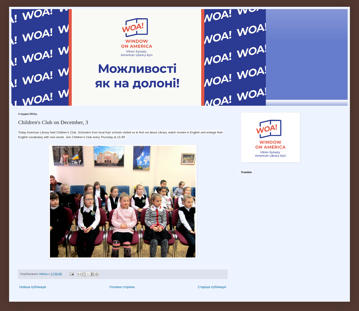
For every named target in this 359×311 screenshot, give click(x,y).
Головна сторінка (122, 287)
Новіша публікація (32, 287)
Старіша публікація (212, 287)
